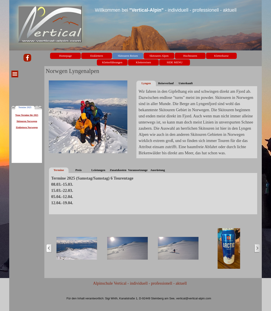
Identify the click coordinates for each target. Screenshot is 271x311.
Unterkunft (186, 83)
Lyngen (146, 83)
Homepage (65, 55)
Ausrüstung (157, 170)
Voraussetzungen (138, 170)
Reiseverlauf (166, 83)
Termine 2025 (24, 107)
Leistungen (98, 170)
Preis (78, 170)
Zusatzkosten (118, 170)
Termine (59, 170)
